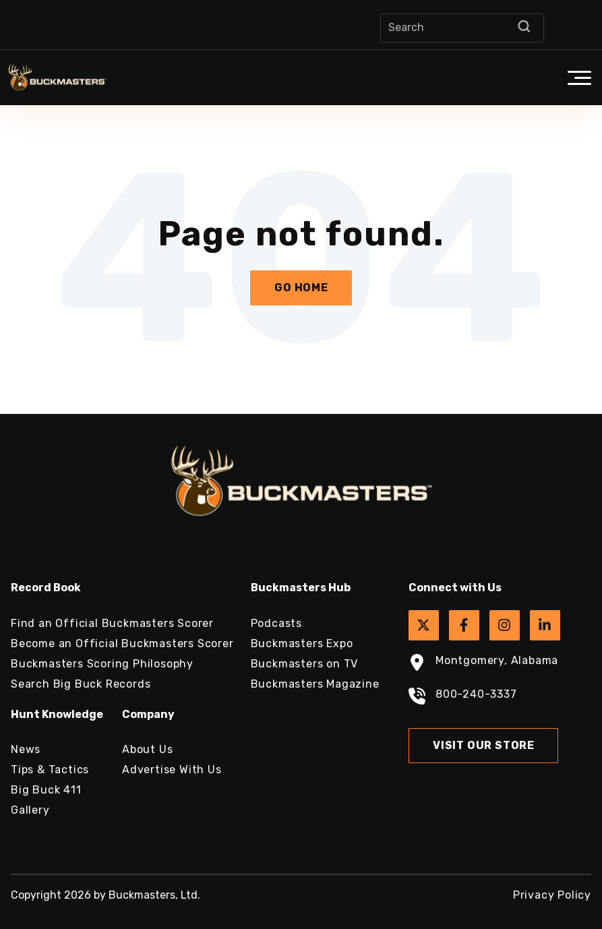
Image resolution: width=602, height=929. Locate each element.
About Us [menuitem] (147, 749)
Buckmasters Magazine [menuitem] (315, 684)
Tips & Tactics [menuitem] (50, 769)
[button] (579, 77)
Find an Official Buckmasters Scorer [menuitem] (112, 623)
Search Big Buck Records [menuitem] (80, 684)
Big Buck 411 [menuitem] (46, 789)
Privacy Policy (552, 895)
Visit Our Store (484, 745)
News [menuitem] (25, 749)
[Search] (462, 27)
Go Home (301, 287)
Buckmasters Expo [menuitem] (302, 643)
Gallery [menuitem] (30, 810)
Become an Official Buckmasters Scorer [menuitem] (122, 643)
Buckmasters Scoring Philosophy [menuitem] (102, 663)
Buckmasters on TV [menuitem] (305, 663)
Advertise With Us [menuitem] (172, 769)
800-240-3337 (463, 698)
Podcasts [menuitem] (276, 623)
